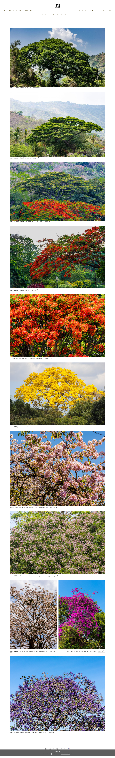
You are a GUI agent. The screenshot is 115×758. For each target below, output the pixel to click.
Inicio (5, 10)
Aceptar (49, 754)
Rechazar (56, 754)
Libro (109, 10)
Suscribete (19, 10)
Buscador (103, 10)
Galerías (11, 10)
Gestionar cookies (65, 754)
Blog (96, 10)
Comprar (36, 87)
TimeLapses (82, 10)
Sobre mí (90, 10)
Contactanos (29, 10)
